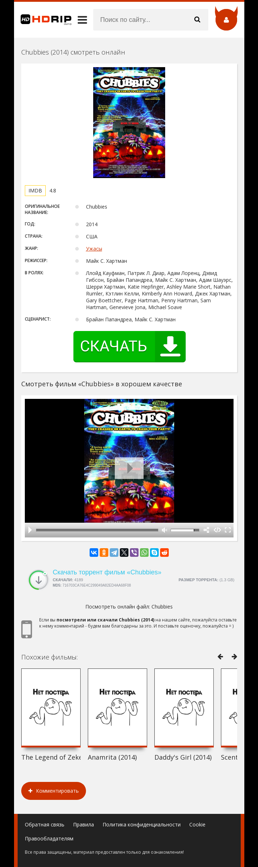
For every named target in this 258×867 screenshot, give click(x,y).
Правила (83, 824)
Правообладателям (49, 838)
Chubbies (162, 606)
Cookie (197, 824)
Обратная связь (44, 824)
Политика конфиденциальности (142, 824)
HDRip (43, 20)
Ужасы (94, 248)
